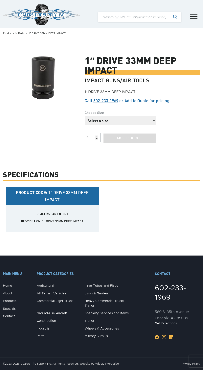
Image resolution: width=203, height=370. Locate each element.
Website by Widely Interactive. (99, 363)
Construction (46, 320)
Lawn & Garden (96, 293)
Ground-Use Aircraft (52, 312)
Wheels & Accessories (102, 328)
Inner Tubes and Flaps (101, 285)
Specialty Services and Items (107, 312)
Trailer (89, 320)
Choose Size (94, 112)
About (7, 293)
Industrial (43, 328)
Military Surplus (96, 335)
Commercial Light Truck (55, 300)
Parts (21, 33)
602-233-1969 (105, 100)
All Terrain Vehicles (51, 293)
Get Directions (166, 323)
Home (7, 285)
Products (8, 33)
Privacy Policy (191, 363)
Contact (9, 315)
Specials (9, 308)
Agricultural (45, 285)
